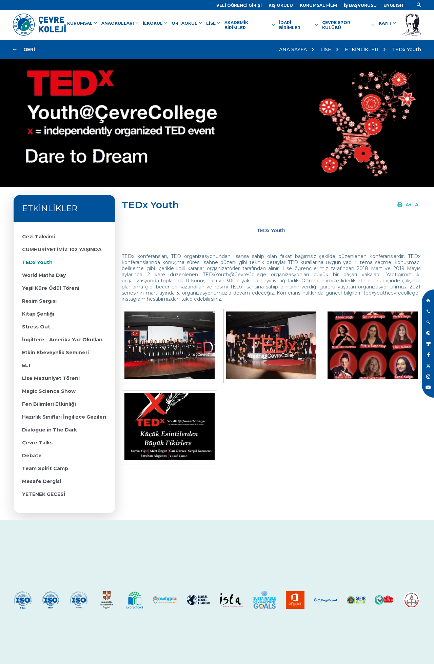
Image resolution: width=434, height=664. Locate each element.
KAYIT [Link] (388, 23)
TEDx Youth (406, 49)
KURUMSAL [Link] (83, 23)
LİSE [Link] (214, 23)
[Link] (239, 5)
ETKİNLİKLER (361, 49)
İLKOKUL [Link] (156, 23)
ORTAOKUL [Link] (187, 23)
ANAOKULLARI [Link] (120, 23)
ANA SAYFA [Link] (293, 49)
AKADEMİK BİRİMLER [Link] (250, 25)
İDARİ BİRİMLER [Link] (299, 25)
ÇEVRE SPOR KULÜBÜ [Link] (349, 25)
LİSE (325, 49)
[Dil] (393, 5)
